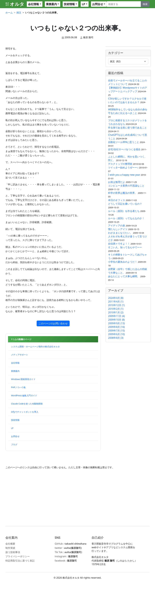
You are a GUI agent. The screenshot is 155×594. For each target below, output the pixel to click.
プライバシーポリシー (17, 556)
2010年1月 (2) (115, 312)
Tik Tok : (68, 552)
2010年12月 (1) (116, 305)
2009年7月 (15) (116, 330)
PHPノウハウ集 (18, 387)
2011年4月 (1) (115, 301)
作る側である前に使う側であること (127, 127)
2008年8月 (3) (115, 337)
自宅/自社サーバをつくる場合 (124, 149)
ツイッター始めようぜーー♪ (123, 167)
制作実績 (10, 548)
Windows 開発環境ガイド (23, 379)
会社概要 (10, 543)
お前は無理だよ (116, 182)
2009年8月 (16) (116, 327)
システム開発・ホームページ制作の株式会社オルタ (35, 346)
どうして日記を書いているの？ (125, 203)
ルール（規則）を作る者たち (124, 211)
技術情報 (69, 4)
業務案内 (51, 4)
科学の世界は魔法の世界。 (122, 193)
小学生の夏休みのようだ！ (122, 261)
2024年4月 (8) (115, 298)
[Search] (123, 4)
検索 (145, 4)
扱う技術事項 (12, 552)
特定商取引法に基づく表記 (20, 560)
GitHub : (70, 543)
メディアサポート (19, 354)
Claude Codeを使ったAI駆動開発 (27, 403)
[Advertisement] (77, 497)
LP (83, 4)
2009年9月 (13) (116, 323)
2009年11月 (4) (116, 316)
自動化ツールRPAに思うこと (123, 142)
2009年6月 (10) (116, 334)
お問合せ (97, 4)
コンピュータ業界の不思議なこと (126, 185)
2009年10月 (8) (116, 319)
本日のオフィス (116, 200)
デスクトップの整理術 (120, 164)
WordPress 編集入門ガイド (24, 395)
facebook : (66, 560)
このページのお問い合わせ (53, 323)
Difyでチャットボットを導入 (24, 411)
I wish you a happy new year (124, 174)
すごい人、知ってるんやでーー (125, 247)
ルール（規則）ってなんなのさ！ (126, 218)
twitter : (68, 548)
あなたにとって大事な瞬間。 (124, 276)
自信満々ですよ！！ (119, 243)
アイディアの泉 (116, 225)
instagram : (66, 556)
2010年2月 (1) (115, 308)
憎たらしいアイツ (117, 229)
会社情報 (33, 4)
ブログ (14, 444)
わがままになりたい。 (120, 232)
